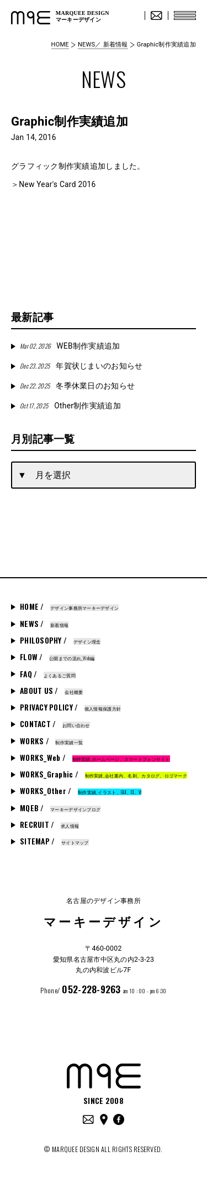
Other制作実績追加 (70, 405)
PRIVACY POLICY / (70, 707)
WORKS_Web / (95, 757)
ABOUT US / (51, 690)
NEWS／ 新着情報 (103, 44)
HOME (60, 44)
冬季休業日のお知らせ (77, 385)
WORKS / (51, 740)
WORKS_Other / (80, 790)
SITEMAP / (54, 841)
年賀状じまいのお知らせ (81, 365)
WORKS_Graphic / (103, 774)
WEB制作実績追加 (70, 345)
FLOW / (57, 656)
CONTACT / (55, 723)
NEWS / (44, 623)
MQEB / (60, 807)
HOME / (69, 606)
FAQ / (48, 674)
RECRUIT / (49, 824)
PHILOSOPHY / (60, 640)
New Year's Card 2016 (57, 184)
